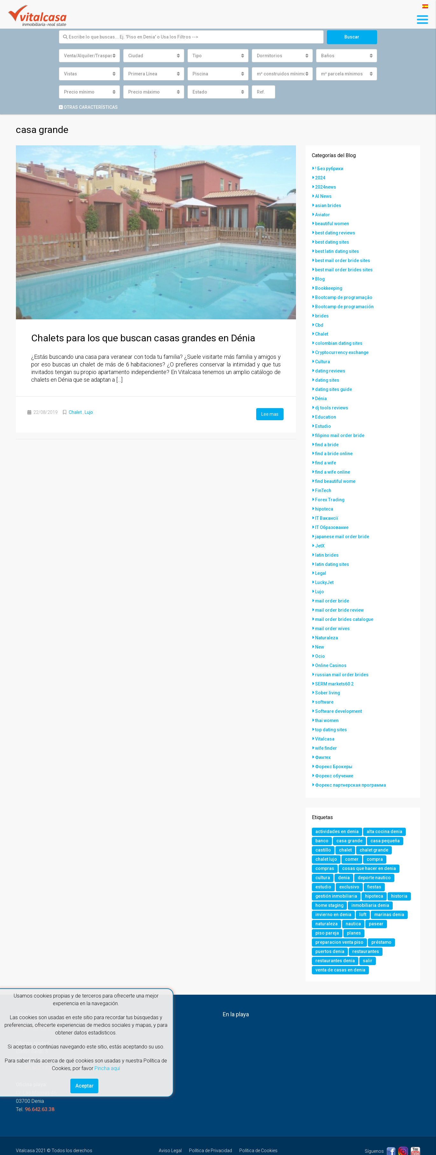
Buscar (351, 36)
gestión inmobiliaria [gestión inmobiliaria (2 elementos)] (336, 878)
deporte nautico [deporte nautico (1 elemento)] (374, 859)
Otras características (88, 107)
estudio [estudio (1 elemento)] (323, 869)
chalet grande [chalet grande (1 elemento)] (374, 830)
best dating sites (332, 239)
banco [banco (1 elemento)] (321, 821)
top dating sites (331, 711)
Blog (320, 275)
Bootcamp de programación (345, 302)
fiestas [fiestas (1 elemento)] (374, 869)
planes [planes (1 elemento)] (354, 916)
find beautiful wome (335, 471)
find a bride (327, 435)
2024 (320, 177)
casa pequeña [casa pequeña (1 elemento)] (385, 821)
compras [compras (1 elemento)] (324, 849)
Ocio (320, 640)
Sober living (327, 676)
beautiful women (332, 222)
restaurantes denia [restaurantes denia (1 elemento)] (335, 945)
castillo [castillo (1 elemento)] (323, 830)
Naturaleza (326, 622)
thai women (327, 703)
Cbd (319, 320)
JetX (320, 533)
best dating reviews (335, 230)
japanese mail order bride (342, 524)
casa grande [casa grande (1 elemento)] (349, 821)
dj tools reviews (331, 400)
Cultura (322, 355)
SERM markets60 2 (334, 667)
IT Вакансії (326, 507)
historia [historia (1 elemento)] (400, 878)
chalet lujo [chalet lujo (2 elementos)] (326, 840)
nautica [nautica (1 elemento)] (353, 907)
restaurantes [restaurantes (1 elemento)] (365, 935)
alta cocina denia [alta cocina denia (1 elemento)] (384, 811)
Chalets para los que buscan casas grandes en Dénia (143, 338)
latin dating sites (332, 551)
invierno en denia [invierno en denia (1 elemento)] (333, 897)
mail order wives (332, 613)
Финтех (323, 738)
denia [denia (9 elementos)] (344, 859)
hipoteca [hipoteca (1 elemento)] (375, 878)
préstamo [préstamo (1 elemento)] (381, 926)
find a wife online (332, 462)
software (324, 685)
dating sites (327, 373)
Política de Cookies (258, 1135)
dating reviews (330, 364)
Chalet (75, 412)
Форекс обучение (334, 756)
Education (325, 409)
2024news (325, 186)
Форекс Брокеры (333, 747)
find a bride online (334, 444)
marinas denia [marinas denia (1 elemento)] (389, 897)
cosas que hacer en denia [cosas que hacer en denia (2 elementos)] (369, 849)
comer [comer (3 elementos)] (352, 840)
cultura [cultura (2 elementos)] (322, 859)
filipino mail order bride (340, 426)
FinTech (323, 480)
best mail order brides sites (344, 266)
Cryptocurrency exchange (342, 346)
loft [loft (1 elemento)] (362, 897)
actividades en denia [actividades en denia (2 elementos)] (337, 811)
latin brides (327, 542)
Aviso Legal (170, 1135)
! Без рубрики (329, 168)
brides (322, 311)
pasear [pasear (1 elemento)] (376, 907)
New (319, 631)
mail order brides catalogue (344, 605)
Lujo (89, 412)
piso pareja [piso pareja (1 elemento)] (327, 916)
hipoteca (324, 498)
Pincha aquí (107, 1068)
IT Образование (331, 515)
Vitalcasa (324, 720)
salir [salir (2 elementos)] (367, 945)
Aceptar (84, 1086)
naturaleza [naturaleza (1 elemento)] (326, 907)
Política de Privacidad (210, 1135)
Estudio (323, 418)
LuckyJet (324, 569)
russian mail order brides (342, 658)
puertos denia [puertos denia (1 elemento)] (329, 935)
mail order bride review (339, 596)
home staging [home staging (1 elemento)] (329, 888)
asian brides (328, 204)
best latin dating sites (337, 248)
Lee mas (269, 414)
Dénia (321, 391)
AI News (323, 195)
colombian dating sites (339, 337)
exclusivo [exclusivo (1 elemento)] (349, 869)
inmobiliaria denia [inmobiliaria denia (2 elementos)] (371, 888)
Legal (321, 560)
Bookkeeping (328, 284)
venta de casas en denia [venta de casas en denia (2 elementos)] (340, 954)
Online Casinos (331, 649)
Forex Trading (330, 489)
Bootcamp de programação (344, 293)
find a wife (325, 453)
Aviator (322, 213)
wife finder (326, 729)
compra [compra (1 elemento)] (375, 840)
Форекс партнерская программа (350, 765)
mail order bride (332, 587)
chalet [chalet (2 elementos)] (345, 830)
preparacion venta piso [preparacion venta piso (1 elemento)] (339, 926)
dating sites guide (334, 382)
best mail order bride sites (342, 257)
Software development (338, 694)
